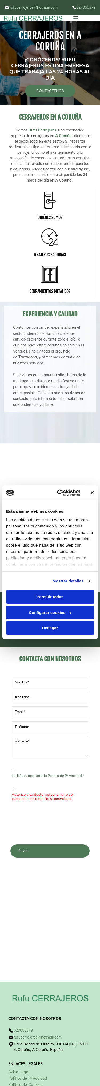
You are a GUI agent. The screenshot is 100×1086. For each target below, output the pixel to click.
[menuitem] (20, 1033)
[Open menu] (75, 18)
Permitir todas (50, 577)
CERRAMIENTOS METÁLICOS (50, 291)
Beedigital (84, 1074)
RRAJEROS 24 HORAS (50, 254)
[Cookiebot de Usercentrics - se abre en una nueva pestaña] (59, 473)
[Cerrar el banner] (92, 474)
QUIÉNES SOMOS (50, 217)
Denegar (50, 608)
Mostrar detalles (68, 562)
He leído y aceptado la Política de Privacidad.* (48, 775)
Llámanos (23, 631)
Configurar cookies (50, 593)
